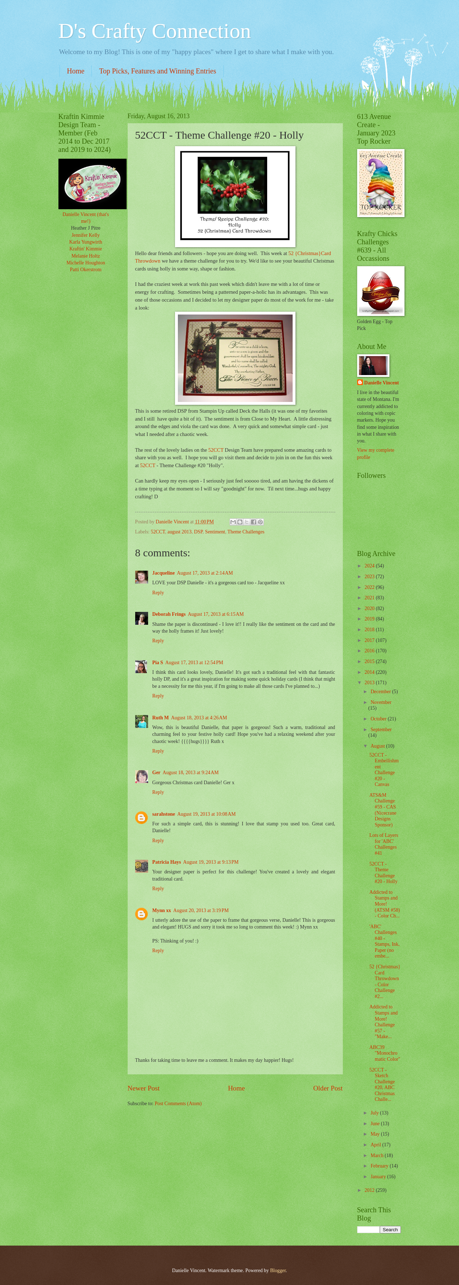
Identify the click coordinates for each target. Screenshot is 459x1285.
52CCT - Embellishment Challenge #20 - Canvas (384, 769)
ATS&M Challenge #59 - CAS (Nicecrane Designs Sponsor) (383, 810)
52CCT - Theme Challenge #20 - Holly (383, 872)
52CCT (215, 450)
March (377, 1155)
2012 (370, 1190)
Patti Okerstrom (85, 269)
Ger (156, 772)
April (376, 1144)
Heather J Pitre (85, 228)
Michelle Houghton (85, 262)
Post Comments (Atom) (178, 1103)
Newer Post (144, 1088)
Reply (158, 592)
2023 (370, 576)
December (381, 691)
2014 (370, 672)
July (375, 1113)
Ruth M (160, 717)
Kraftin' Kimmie (86, 248)
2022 (370, 587)
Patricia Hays (166, 862)
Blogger (278, 1270)
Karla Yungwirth (85, 242)
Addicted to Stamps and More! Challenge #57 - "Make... (383, 1021)
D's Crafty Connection (154, 31)
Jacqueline (163, 573)
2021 (370, 597)
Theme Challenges (245, 531)
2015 (370, 661)
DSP (198, 531)
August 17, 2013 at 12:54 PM (194, 662)
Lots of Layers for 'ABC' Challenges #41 (383, 844)
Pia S (157, 662)
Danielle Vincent (381, 382)
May (375, 1134)
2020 (370, 608)
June (375, 1123)
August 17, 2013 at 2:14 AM (205, 573)
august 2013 (179, 531)
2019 (370, 619)
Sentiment (215, 531)
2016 (370, 650)
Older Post (327, 1088)
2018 (370, 629)
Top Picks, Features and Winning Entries (157, 71)
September (381, 729)
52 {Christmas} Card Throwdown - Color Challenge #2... (384, 981)
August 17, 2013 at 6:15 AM (216, 614)
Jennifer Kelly (86, 235)
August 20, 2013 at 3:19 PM (201, 910)
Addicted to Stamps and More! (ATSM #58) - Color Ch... (384, 904)
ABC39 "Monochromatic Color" (384, 1053)
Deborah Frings (169, 614)
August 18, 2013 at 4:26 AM (199, 717)
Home (76, 71)
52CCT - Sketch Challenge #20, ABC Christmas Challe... (382, 1084)
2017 (370, 640)
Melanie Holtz (85, 256)
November (380, 702)
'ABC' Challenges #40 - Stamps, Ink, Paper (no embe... (384, 941)
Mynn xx (161, 910)
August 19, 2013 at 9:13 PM (211, 862)
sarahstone (163, 814)
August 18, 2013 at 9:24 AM (190, 772)
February (379, 1166)
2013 (370, 682)
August (378, 746)
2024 (370, 566)
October (379, 718)
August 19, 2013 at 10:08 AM (206, 814)
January (378, 1176)
